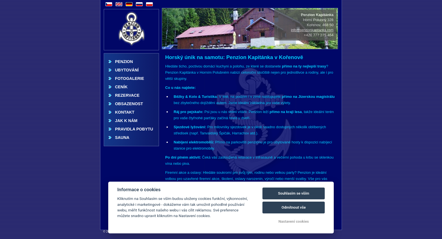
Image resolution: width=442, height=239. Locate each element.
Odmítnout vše (294, 207)
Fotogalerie (129, 78)
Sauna (122, 137)
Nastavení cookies (294, 221)
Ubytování (127, 70)
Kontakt (124, 112)
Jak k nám (126, 120)
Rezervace (127, 95)
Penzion (124, 61)
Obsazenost (129, 104)
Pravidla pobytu (134, 129)
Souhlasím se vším (293, 193)
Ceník (121, 87)
